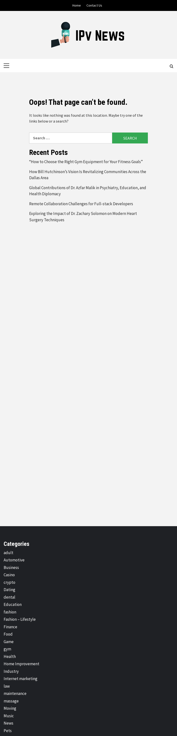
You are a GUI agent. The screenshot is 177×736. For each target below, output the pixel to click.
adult (8, 552)
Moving (10, 708)
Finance (10, 627)
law (7, 686)
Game (9, 641)
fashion (10, 612)
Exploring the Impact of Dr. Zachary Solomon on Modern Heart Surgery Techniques (83, 216)
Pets (8, 730)
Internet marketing (20, 678)
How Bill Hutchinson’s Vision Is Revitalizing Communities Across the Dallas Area (87, 175)
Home (76, 5)
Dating (9, 589)
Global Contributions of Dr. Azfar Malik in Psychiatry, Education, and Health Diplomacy (87, 191)
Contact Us (94, 5)
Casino (9, 574)
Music (9, 715)
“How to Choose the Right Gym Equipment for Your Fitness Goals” (86, 161)
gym (7, 649)
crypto (9, 582)
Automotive (14, 560)
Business (11, 567)
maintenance (15, 693)
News (8, 723)
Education (13, 604)
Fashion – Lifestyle (20, 619)
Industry (11, 671)
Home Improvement (21, 663)
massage (11, 701)
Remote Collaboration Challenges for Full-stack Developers (81, 203)
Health (10, 656)
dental (9, 597)
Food (8, 634)
